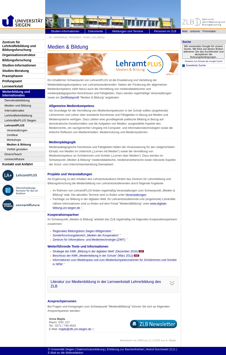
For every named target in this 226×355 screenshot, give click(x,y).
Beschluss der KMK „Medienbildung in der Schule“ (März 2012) (93, 255)
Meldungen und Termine (127, 31)
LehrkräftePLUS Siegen (20, 120)
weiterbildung (60, 37)
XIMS (140, 340)
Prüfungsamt (12, 81)
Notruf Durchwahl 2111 (161, 349)
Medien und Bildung (18, 105)
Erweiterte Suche (196, 65)
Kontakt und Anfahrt (17, 164)
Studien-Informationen (19, 65)
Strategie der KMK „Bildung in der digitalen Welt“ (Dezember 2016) (95, 251)
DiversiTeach (13, 154)
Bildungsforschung (16, 60)
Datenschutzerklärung (90, 349)
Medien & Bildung (19, 144)
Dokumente (95, 31)
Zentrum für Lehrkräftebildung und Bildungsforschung (19, 45)
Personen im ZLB (165, 31)
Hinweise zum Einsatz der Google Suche (203, 61)
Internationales (14, 110)
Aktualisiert (126, 340)
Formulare (209, 31)
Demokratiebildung (17, 100)
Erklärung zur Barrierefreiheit (125, 349)
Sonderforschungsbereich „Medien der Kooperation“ (86, 235)
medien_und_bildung (93, 37)
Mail (184, 31)
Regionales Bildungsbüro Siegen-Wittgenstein (82, 231)
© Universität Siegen (61, 349)
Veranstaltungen (17, 130)
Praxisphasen (12, 76)
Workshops (14, 139)
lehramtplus (75, 37)
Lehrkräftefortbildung (18, 115)
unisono (195, 31)
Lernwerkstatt (12, 86)
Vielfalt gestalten (17, 149)
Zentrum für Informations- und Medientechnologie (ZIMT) (89, 239)
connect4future (15, 159)
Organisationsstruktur (19, 55)
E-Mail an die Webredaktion (65, 352)
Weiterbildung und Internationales (16, 93)
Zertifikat (12, 135)
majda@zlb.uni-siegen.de (75, 329)
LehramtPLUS (14, 125)
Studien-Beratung (15, 71)
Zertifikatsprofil (69, 97)
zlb (50, 37)
